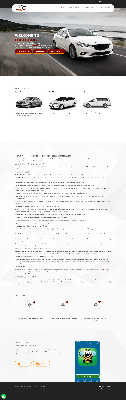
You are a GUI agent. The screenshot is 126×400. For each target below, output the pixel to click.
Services (77, 8)
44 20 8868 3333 (104, 270)
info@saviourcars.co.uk (105, 2)
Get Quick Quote (22, 51)
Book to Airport (54, 51)
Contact (107, 8)
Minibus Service (96, 313)
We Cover (99, 8)
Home (62, 8)
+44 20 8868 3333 (90, 2)
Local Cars (18, 167)
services (68, 211)
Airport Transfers (88, 8)
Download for (23, 363)
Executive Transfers (63, 313)
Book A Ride (38, 51)
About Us (69, 8)
